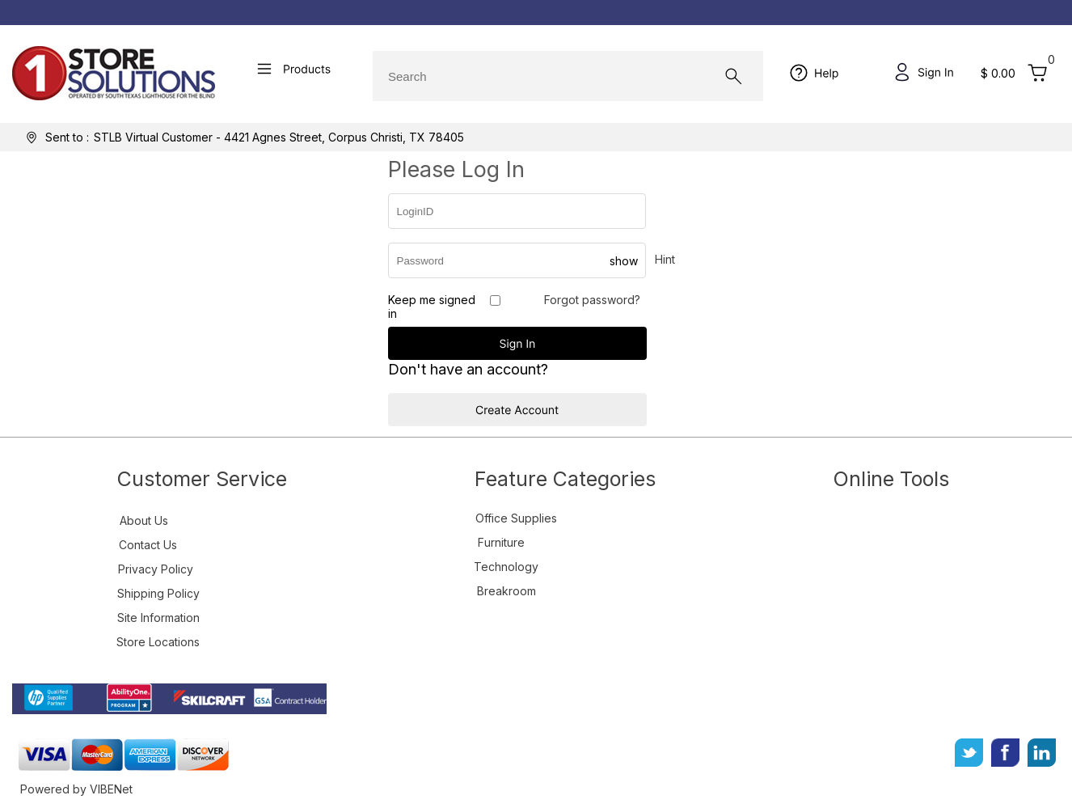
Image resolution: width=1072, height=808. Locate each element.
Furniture (501, 542)
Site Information (158, 617)
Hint (665, 259)
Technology (506, 566)
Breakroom (506, 591)
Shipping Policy (158, 593)
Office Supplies (516, 518)
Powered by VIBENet (76, 789)
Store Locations (158, 642)
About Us (144, 520)
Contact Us (148, 545)
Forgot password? (592, 300)
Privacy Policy (155, 569)
